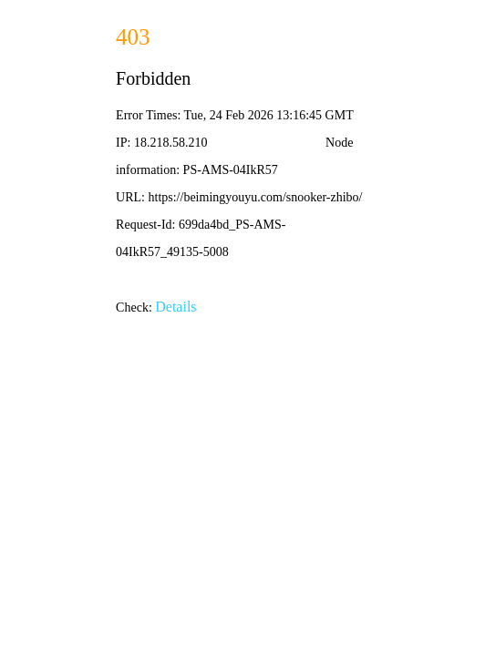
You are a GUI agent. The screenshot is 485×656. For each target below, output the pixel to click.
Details (175, 306)
